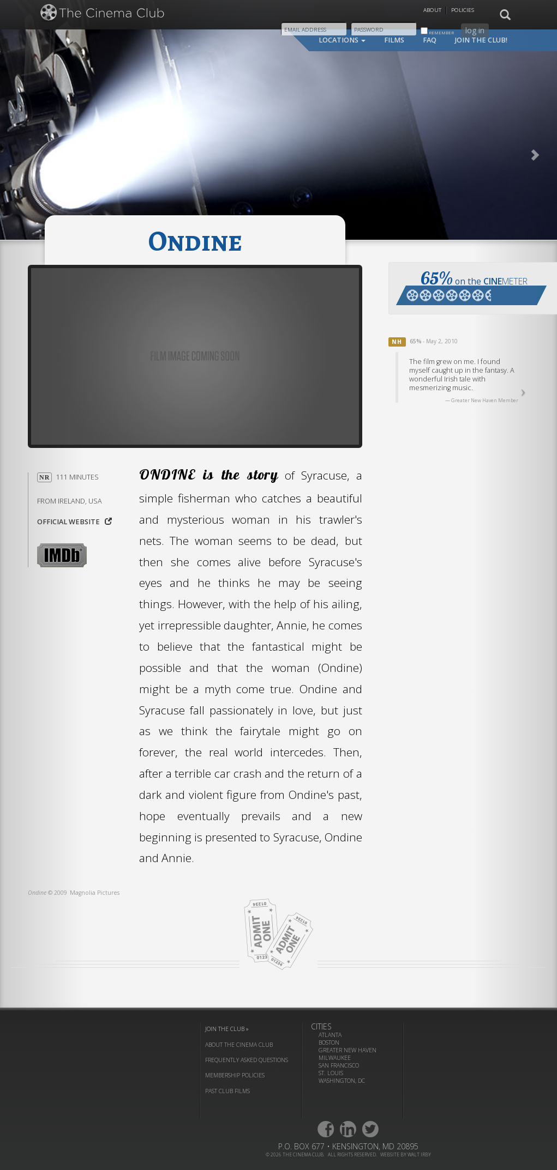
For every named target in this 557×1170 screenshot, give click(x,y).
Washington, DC (342, 1080)
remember (437, 31)
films (394, 40)
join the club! (481, 40)
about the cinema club (239, 1044)
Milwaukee (335, 1058)
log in (474, 30)
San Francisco (339, 1065)
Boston (329, 1042)
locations (342, 40)
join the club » (227, 1029)
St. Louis (331, 1073)
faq (429, 40)
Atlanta (330, 1035)
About (432, 10)
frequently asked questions (246, 1060)
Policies (462, 10)
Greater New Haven (347, 1050)
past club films (227, 1091)
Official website (74, 521)
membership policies (235, 1075)
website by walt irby (405, 1154)
